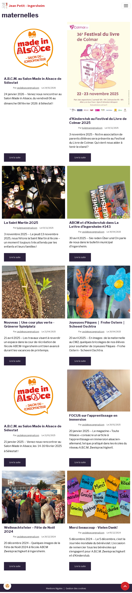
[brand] (23, 6)
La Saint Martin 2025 (21, 223)
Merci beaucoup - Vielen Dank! (93, 527)
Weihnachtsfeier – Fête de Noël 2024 (29, 529)
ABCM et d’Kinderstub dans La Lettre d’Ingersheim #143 (94, 225)
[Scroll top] (125, 586)
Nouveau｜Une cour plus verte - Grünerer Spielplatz (29, 324)
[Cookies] (7, 586)
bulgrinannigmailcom (92, 127)
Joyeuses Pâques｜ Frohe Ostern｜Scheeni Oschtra (97, 324)
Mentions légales (54, 588)
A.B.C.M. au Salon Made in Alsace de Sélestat (32, 81)
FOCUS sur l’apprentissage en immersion (93, 417)
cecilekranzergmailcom (28, 87)
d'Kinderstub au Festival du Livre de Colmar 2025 (98, 121)
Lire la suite (14, 157)
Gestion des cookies (76, 588)
